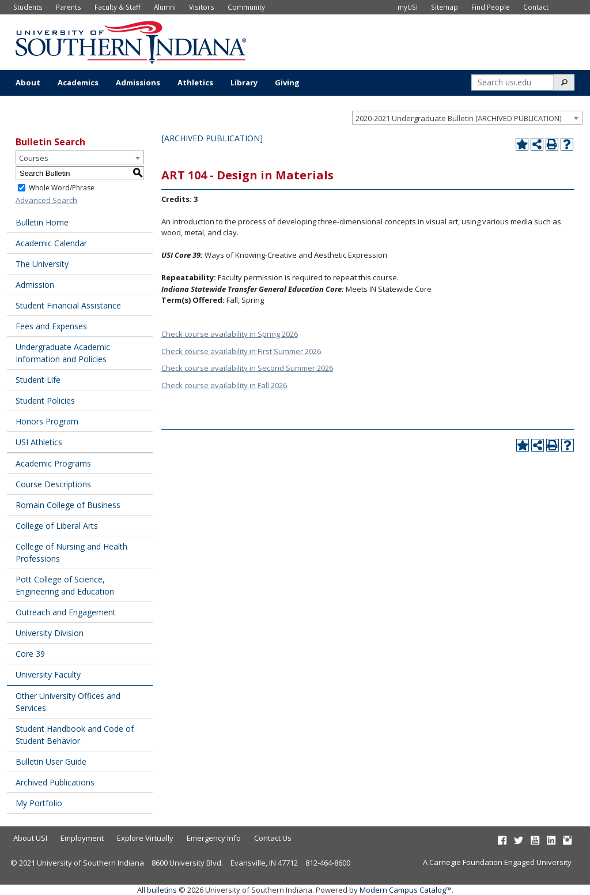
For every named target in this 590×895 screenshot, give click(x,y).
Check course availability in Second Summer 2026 (247, 368)
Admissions (138, 82)
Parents (68, 7)
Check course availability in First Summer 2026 (241, 351)
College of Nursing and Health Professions (71, 552)
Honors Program (47, 421)
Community (246, 7)
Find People (490, 7)
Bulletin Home (42, 222)
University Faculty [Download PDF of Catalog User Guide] (48, 674)
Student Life (38, 379)
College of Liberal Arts (57, 525)
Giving (287, 82)
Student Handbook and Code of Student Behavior (75, 734)
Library (244, 82)
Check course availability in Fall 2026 (224, 385)
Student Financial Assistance (68, 305)
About (28, 82)
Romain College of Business (68, 504)
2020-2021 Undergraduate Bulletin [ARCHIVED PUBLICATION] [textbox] (458, 118)
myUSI (408, 7)
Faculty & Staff (117, 7)
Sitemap (444, 7)
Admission (35, 284)
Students (28, 7)
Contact (536, 7)
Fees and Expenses (51, 326)
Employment (82, 838)
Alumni (165, 7)
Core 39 (30, 653)
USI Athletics (39, 442)
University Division (50, 632)
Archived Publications (55, 782)
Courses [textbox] (33, 158)
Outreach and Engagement (66, 612)
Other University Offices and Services (68, 701)
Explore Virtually (145, 838)
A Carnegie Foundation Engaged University (497, 862)
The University (42, 263)
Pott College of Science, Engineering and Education (65, 585)
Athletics (195, 82)
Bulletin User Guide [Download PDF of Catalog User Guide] (51, 761)
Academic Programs (53, 463)
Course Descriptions (53, 484)
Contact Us (273, 838)
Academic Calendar (51, 243)
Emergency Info (214, 838)
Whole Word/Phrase (61, 188)
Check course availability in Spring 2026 (229, 334)
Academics (78, 82)
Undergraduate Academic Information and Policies (63, 352)
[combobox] (467, 118)
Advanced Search (46, 200)
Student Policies (45, 400)
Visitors (201, 7)
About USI (30, 838)
